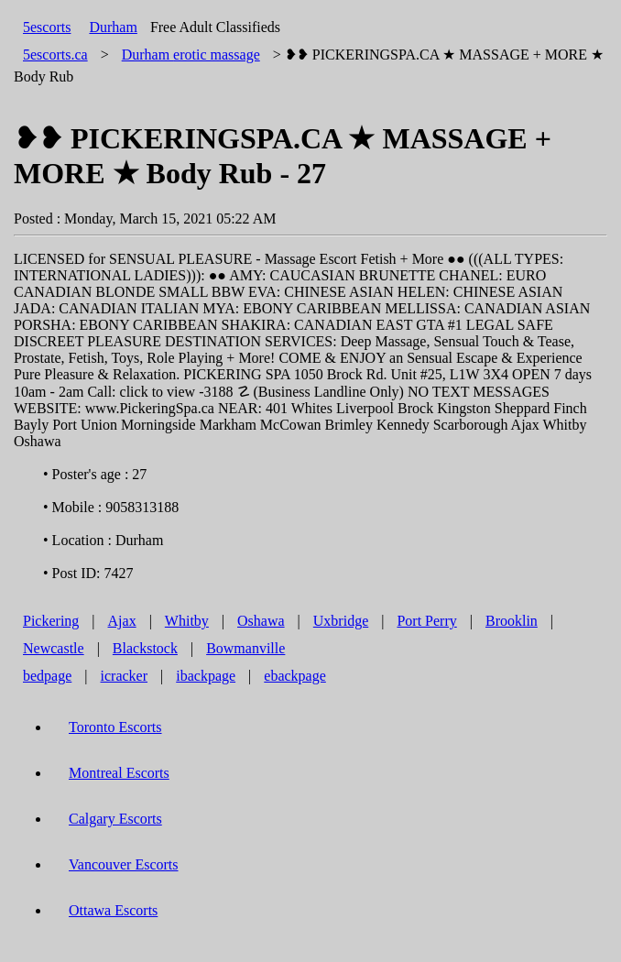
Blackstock (145, 648)
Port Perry (426, 621)
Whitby (187, 621)
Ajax (122, 621)
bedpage (47, 675)
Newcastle (53, 648)
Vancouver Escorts (124, 864)
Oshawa (261, 621)
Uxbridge (340, 621)
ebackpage (295, 675)
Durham (112, 27)
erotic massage (191, 54)
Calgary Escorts (115, 818)
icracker (124, 675)
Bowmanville (245, 648)
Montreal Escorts (119, 773)
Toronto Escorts (115, 727)
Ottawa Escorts (113, 910)
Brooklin (511, 621)
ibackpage (205, 675)
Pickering (51, 621)
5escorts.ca (55, 54)
